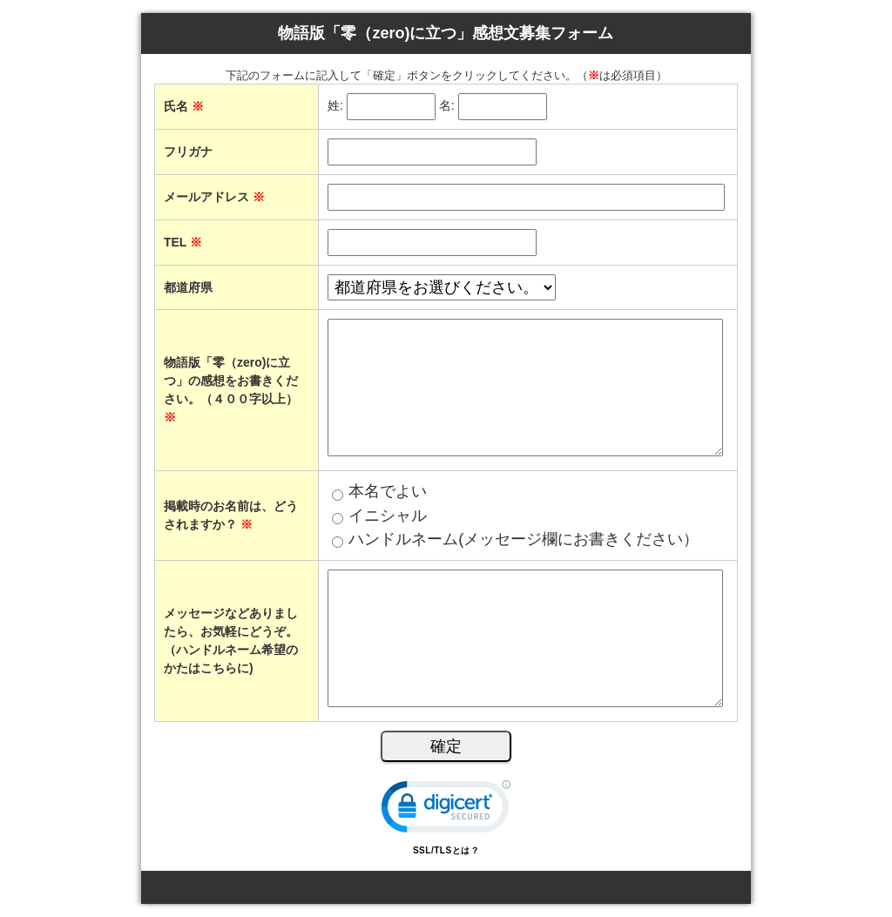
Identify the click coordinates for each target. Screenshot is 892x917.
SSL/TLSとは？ (446, 850)
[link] (446, 810)
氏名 (184, 106)
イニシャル (387, 515)
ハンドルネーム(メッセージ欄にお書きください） (523, 539)
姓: (335, 106)
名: (447, 106)
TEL (183, 242)
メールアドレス (214, 197)
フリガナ (188, 151)
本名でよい (387, 491)
